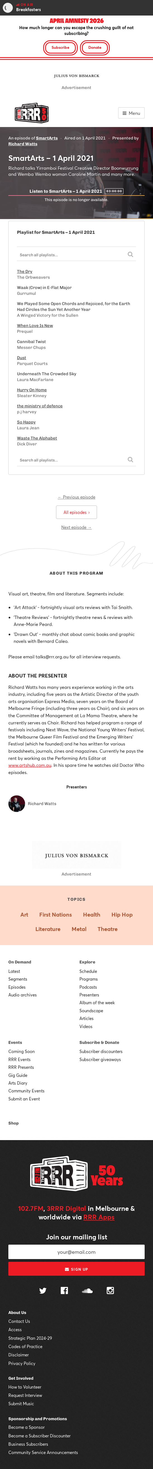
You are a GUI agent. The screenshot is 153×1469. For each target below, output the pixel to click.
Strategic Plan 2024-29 (30, 1338)
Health (91, 914)
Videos (86, 1026)
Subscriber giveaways (100, 1059)
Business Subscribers (28, 1444)
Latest (14, 971)
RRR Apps (99, 1216)
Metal (79, 929)
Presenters (89, 995)
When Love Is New (35, 325)
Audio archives (22, 995)
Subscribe (60, 47)
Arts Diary (17, 1083)
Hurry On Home (32, 389)
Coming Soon (21, 1051)
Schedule (88, 971)
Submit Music (21, 1403)
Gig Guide (17, 1075)
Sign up (76, 1269)
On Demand (19, 962)
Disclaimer (18, 1355)
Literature (47, 929)
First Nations (55, 914)
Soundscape (91, 1010)
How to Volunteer (24, 1387)
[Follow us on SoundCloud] (87, 1291)
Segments (17, 979)
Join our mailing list (76, 1236)
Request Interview (25, 1395)
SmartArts (47, 138)
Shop (13, 1123)
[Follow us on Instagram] (110, 1291)
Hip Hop (122, 914)
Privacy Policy (21, 1363)
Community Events (26, 1090)
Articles (86, 1018)
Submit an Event (24, 1099)
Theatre (108, 929)
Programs (88, 979)
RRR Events (19, 1059)
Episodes (17, 987)
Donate (94, 47)
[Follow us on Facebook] (64, 1291)
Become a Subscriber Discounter (39, 1435)
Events (15, 1042)
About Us (17, 1312)
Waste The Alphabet (37, 438)
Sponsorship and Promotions (37, 1418)
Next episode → (76, 527)
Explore (87, 962)
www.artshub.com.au (29, 765)
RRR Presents (21, 1067)
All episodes (76, 512)
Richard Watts (22, 143)
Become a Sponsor (26, 1427)
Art (24, 914)
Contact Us (19, 1321)
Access (15, 1329)
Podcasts (88, 987)
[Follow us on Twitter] (43, 1291)
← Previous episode (76, 497)
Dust (21, 357)
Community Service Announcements (43, 1452)
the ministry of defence (40, 406)
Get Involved (20, 1378)
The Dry (24, 271)
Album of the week (97, 1002)
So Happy (26, 422)
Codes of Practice (25, 1346)
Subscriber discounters (101, 1051)
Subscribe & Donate (99, 1042)
